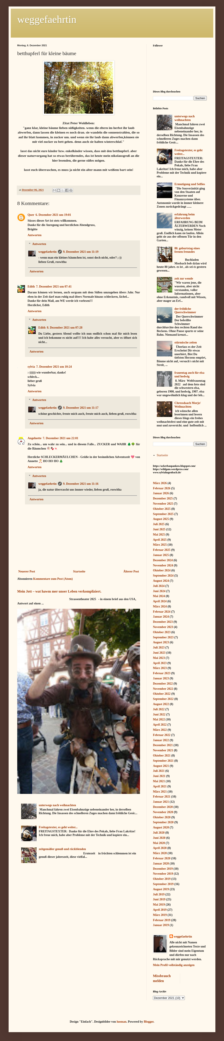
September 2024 (163, 575)
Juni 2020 (159, 837)
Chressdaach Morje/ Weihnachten (187, 404)
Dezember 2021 (163, 745)
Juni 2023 (159, 652)
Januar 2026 (161, 493)
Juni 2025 (159, 529)
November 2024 (163, 565)
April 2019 (159, 909)
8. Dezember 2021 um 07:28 (64, 327)
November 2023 (163, 627)
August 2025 (161, 519)
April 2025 (159, 539)
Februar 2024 (161, 611)
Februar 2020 (161, 858)
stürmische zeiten (185, 342)
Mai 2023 (159, 658)
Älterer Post (131, 571)
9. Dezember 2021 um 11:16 (80, 483)
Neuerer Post (26, 571)
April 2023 (159, 663)
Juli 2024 (159, 586)
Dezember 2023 (163, 621)
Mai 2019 (159, 904)
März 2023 (160, 668)
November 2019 (163, 873)
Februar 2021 (161, 796)
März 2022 (160, 729)
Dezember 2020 (163, 807)
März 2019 (160, 915)
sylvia (31, 366)
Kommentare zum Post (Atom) (53, 578)
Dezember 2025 (163, 498)
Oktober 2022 (162, 693)
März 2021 (160, 791)
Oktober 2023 (162, 632)
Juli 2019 (159, 894)
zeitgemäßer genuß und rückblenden (62, 849)
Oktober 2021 (162, 755)
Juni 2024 (159, 591)
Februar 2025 (161, 549)
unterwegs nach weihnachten (57, 805)
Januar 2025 (161, 555)
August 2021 (161, 766)
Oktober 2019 (162, 878)
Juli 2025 (159, 524)
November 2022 (163, 688)
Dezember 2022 (163, 683)
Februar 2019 (161, 920)
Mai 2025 (159, 534)
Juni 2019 (159, 899)
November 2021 (163, 750)
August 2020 (161, 827)
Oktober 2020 (162, 817)
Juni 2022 (159, 714)
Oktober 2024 (162, 570)
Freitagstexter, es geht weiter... (58, 827)
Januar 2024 (161, 616)
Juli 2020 (159, 832)
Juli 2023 (159, 647)
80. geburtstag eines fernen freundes (187, 250)
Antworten (35, 235)
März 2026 (160, 483)
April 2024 (159, 601)
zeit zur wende (183, 278)
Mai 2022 (159, 719)
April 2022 (159, 724)
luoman (121, 1021)
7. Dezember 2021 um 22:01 (60, 438)
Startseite (79, 571)
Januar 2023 (161, 678)
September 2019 (163, 884)
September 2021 (163, 760)
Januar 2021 (161, 801)
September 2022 (163, 699)
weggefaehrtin (46, 19)
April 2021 (159, 786)
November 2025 (163, 503)
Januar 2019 (161, 925)
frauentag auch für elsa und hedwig (189, 374)
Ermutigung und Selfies (189, 184)
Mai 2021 (159, 781)
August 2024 (161, 580)
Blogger (148, 1021)
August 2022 (161, 704)
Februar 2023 (161, 673)
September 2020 (163, 822)
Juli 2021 (159, 770)
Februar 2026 (161, 488)
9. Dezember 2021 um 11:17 (80, 407)
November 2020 (163, 812)
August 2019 (161, 889)
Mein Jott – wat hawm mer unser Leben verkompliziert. (59, 591)
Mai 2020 (159, 843)
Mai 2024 (159, 596)
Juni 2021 (159, 776)
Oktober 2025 (162, 508)
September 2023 (163, 637)
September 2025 (163, 514)
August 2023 (161, 642)
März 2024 (160, 606)
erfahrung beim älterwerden (184, 216)
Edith (31, 286)
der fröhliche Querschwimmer (185, 310)
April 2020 (159, 848)
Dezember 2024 (163, 560)
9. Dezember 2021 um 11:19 (80, 251)
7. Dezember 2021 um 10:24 (54, 366)
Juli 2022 (159, 709)
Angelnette (35, 438)
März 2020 (160, 853)
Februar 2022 (161, 735)
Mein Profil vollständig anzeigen (173, 965)
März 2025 (160, 544)
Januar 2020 (161, 863)
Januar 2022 (161, 740)
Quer (31, 214)
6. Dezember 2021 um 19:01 (53, 214)
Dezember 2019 (163, 868)
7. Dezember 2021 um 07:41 (54, 286)
